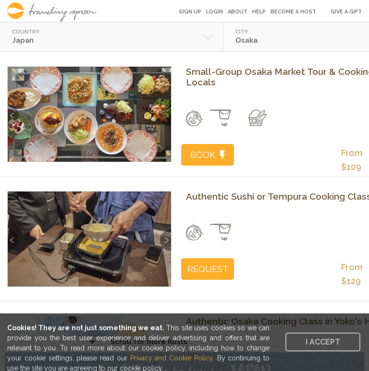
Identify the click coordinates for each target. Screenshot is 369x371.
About (237, 12)
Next (165, 110)
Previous (13, 110)
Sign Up (190, 12)
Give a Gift (346, 12)
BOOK (207, 155)
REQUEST (207, 269)
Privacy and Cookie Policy (171, 358)
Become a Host (293, 12)
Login (214, 12)
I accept (323, 342)
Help (259, 12)
